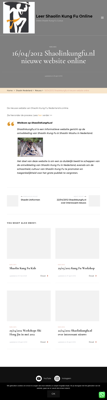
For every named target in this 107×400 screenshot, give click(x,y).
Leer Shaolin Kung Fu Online (64, 16)
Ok (53, 393)
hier (40, 115)
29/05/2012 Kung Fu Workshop (76, 268)
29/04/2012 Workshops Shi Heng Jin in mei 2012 (25, 332)
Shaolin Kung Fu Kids (22, 268)
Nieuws (52, 47)
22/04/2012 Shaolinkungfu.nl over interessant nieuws (75, 332)
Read (44, 275)
